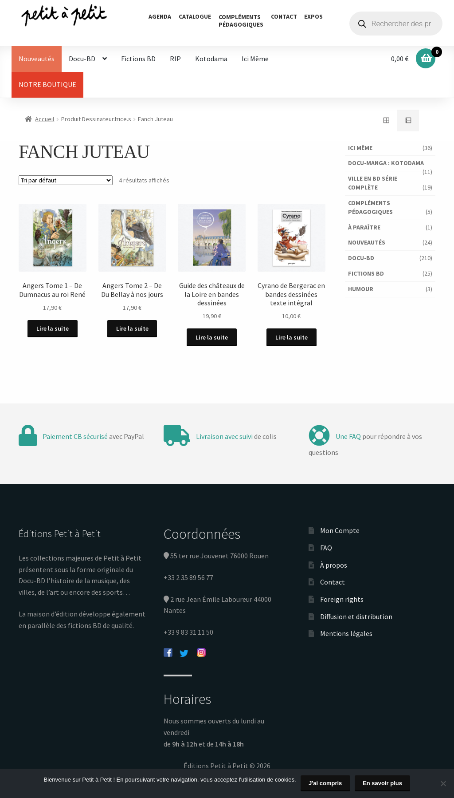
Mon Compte (340, 530)
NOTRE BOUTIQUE (47, 84)
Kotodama (211, 58)
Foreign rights (342, 599)
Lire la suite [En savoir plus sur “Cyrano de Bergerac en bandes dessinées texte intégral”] (291, 337)
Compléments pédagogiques (370, 207)
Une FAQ (348, 436)
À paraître (364, 227)
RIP (175, 58)
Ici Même (255, 58)
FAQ (326, 547)
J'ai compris (325, 783)
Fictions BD (138, 58)
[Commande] (66, 180)
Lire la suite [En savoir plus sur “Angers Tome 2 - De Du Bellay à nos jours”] (132, 328)
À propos (333, 565)
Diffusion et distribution (356, 616)
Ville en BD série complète (372, 182)
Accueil (44, 119)
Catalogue (195, 16)
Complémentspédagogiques (241, 20)
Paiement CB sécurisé (75, 436)
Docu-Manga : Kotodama (386, 163)
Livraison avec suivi (224, 436)
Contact (284, 16)
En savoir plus (382, 783)
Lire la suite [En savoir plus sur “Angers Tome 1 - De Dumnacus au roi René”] (52, 328)
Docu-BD (82, 58)
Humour (360, 289)
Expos (313, 16)
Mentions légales (346, 633)
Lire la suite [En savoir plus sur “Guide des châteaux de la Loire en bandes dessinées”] (212, 337)
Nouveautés (37, 58)
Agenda (160, 16)
